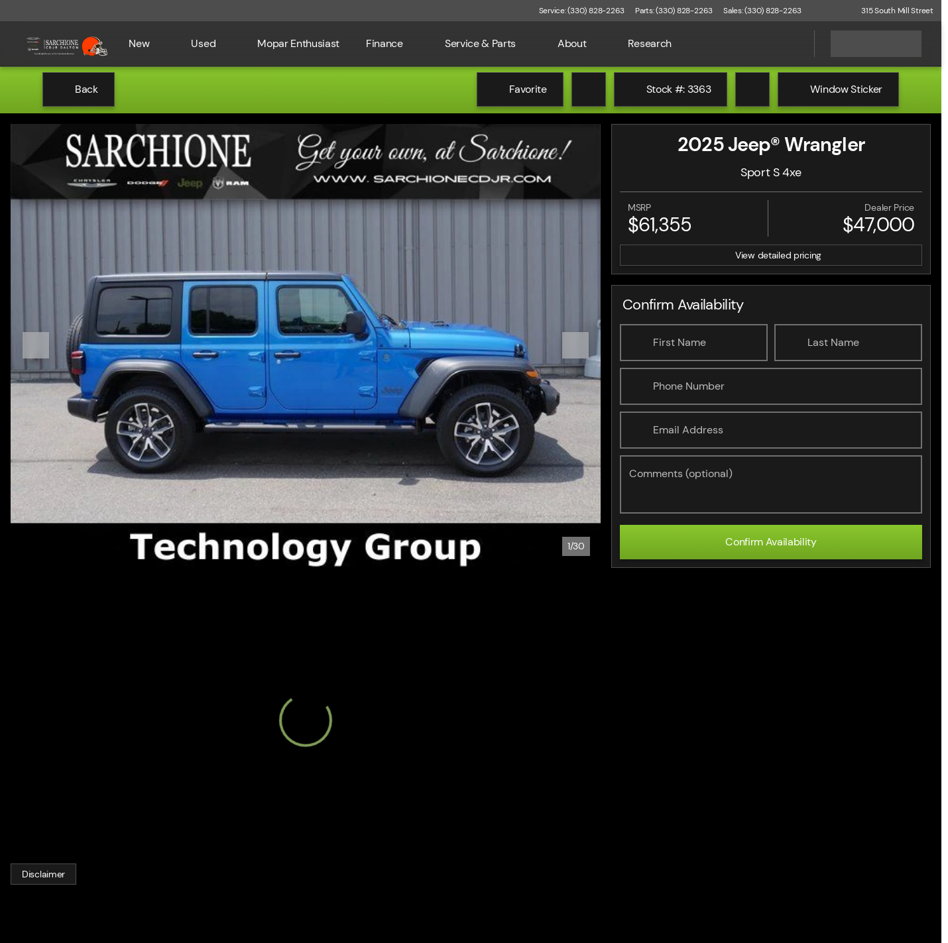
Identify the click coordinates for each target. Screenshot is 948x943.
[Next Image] (575, 345)
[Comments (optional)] (771, 484)
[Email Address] (771, 430)
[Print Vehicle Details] (588, 89)
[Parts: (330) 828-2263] (673, 11)
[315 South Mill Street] (891, 11)
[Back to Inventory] (78, 89)
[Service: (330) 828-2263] (581, 11)
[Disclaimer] (43, 874)
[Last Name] (848, 342)
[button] (830, 11)
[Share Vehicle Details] (752, 89)
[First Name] (694, 342)
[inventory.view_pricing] (771, 255)
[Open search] (787, 43)
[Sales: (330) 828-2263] (762, 11)
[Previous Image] (36, 345)
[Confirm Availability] (771, 542)
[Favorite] (520, 89)
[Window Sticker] (838, 89)
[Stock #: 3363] (671, 89)
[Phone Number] (771, 386)
